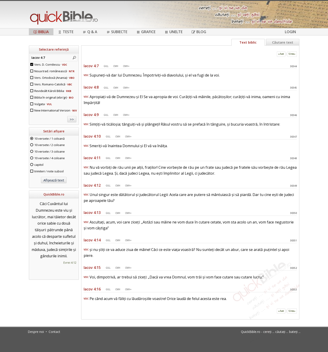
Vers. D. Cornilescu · (50, 64)
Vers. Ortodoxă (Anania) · (54, 78)
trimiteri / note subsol (49, 171)
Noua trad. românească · (54, 71)
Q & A (90, 31)
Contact (54, 332)
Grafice (145, 31)
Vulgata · (43, 104)
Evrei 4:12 (69, 262)
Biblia (41, 31)
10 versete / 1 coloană (49, 138)
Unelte (174, 31)
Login (290, 31)
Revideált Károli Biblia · (52, 91)
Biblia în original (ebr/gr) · (53, 97)
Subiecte (116, 31)
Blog (199, 31)
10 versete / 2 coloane (49, 145)
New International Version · (55, 110)
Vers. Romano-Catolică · (53, 84)
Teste (65, 31)
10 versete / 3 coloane (49, 151)
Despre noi (36, 332)
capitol (38, 165)
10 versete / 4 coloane (49, 158)
